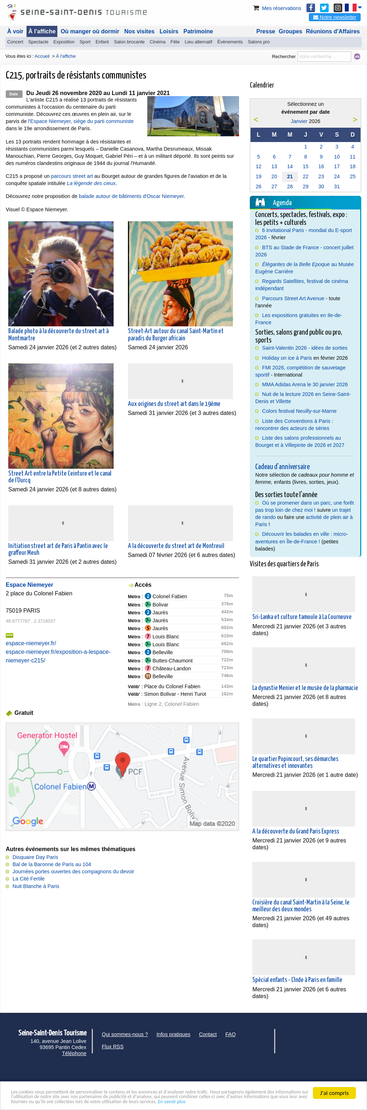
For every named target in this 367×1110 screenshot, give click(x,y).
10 (337, 157)
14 (290, 166)
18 (353, 166)
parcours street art (72, 176)
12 (258, 166)
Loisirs (168, 31)
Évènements (230, 41)
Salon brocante (129, 41)
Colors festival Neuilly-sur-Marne (299, 411)
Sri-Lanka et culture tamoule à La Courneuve (302, 617)
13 (274, 166)
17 (337, 166)
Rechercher (284, 56)
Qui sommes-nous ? (125, 1034)
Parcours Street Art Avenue (293, 298)
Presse (265, 31)
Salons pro (259, 41)
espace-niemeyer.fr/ (31, 643)
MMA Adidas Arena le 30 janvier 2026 (305, 384)
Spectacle (38, 41)
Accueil (42, 56)
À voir (15, 31)
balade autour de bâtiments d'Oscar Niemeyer (131, 196)
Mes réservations (276, 8)
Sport (85, 41)
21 (290, 176)
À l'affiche (42, 31)
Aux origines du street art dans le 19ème (174, 404)
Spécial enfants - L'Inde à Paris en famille (297, 980)
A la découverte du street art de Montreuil (176, 546)
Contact (208, 1034)
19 (258, 176)
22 (306, 176)
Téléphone (74, 1053)
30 (321, 186)
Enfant (102, 41)
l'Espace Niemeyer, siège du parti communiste (81, 121)
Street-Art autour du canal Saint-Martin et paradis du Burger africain (176, 334)
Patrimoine (198, 31)
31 (337, 186)
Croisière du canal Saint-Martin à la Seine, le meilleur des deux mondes (300, 906)
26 (258, 186)
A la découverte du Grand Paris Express (295, 831)
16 (321, 166)
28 (290, 186)
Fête (175, 41)
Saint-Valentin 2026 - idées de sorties (304, 348)
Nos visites (139, 31)
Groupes (290, 31)
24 (337, 176)
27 (274, 186)
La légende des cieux (91, 183)
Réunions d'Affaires (333, 31)
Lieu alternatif (198, 41)
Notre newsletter (334, 17)
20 (274, 176)
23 (321, 176)
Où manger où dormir (90, 31)
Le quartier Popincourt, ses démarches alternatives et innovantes (295, 762)
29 (306, 186)
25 (353, 176)
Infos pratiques (173, 1034)
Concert (15, 41)
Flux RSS (113, 1046)
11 (353, 157)
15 (306, 166)
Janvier (299, 121)
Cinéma (158, 41)
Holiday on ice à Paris (287, 358)
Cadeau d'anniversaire (282, 467)
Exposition (64, 41)
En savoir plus (28, 1101)
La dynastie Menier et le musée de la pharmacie (305, 688)
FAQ (230, 1034)
